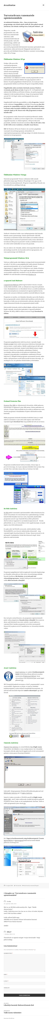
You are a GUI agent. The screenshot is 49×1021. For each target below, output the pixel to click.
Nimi (5, 974)
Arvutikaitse (9, 5)
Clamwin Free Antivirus (11, 747)
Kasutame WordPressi (9, 1018)
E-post (6, 981)
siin (22, 680)
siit (24, 185)
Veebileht (7, 987)
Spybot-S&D (7, 799)
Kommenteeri (8, 953)
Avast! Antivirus (20, 672)
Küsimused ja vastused (29, 885)
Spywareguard (19, 840)
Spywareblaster (8, 840)
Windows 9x (32, 274)
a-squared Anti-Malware (11, 285)
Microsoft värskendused (12, 75)
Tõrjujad (36, 885)
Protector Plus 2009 (9, 405)
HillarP (9, 932)
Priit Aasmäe (18, 885)
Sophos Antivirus (27, 793)
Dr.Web (6, 512)
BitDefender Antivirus (10, 793)
